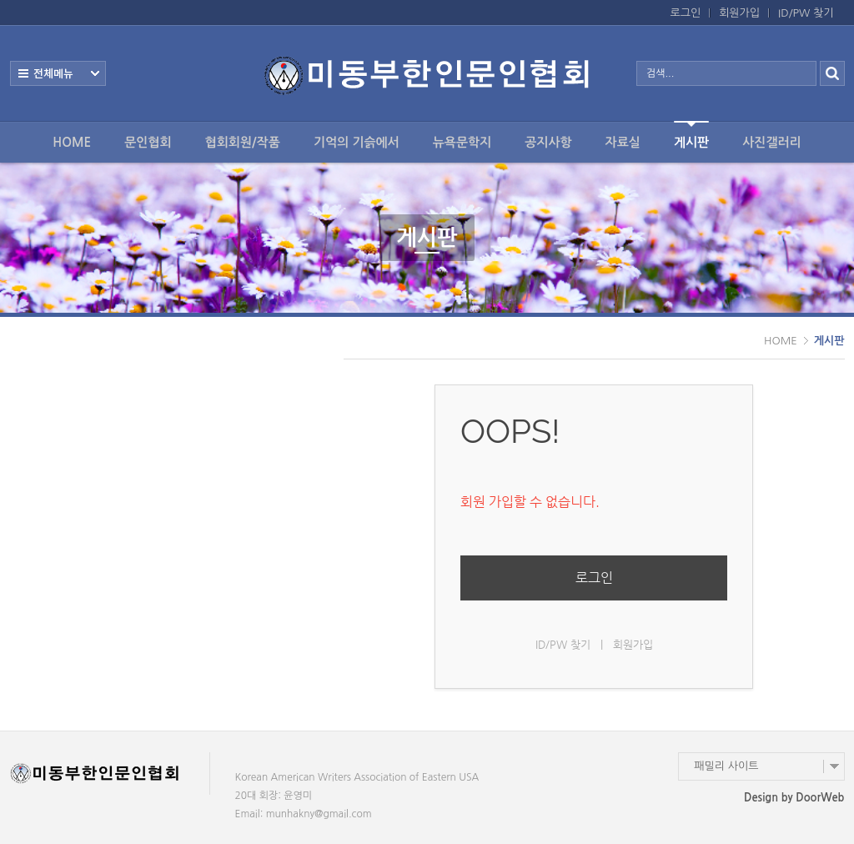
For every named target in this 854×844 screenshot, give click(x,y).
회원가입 (739, 13)
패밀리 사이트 (727, 766)
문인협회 (147, 142)
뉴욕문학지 (462, 142)
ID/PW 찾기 (805, 13)
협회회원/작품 (242, 142)
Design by (794, 797)
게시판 (691, 134)
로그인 (686, 13)
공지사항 (548, 142)
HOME (72, 142)
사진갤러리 (771, 142)
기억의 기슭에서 (356, 142)
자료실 (622, 142)
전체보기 (58, 73)
